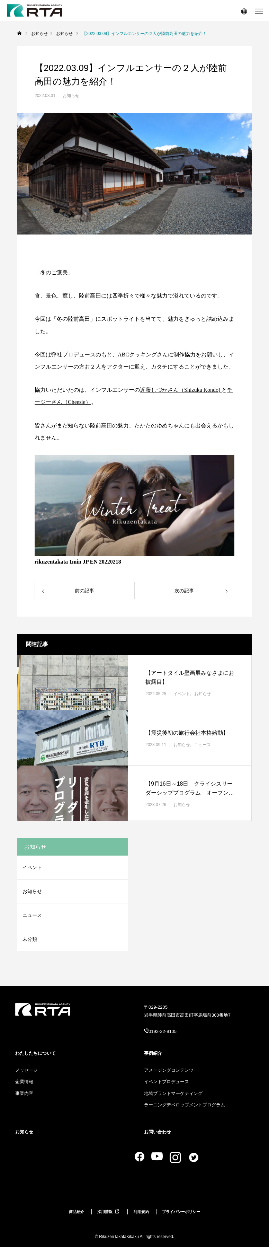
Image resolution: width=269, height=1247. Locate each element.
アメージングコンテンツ (169, 1070)
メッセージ (26, 1070)
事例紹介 (153, 1053)
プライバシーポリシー (181, 1212)
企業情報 (24, 1081)
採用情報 (108, 1212)
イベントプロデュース (166, 1081)
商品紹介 (76, 1212)
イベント (181, 693)
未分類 (30, 939)
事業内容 (24, 1093)
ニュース (202, 744)
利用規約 (141, 1212)
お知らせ (71, 95)
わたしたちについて (35, 1053)
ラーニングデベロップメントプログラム (184, 1104)
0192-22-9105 (163, 1031)
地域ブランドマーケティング (173, 1093)
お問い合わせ (157, 1131)
